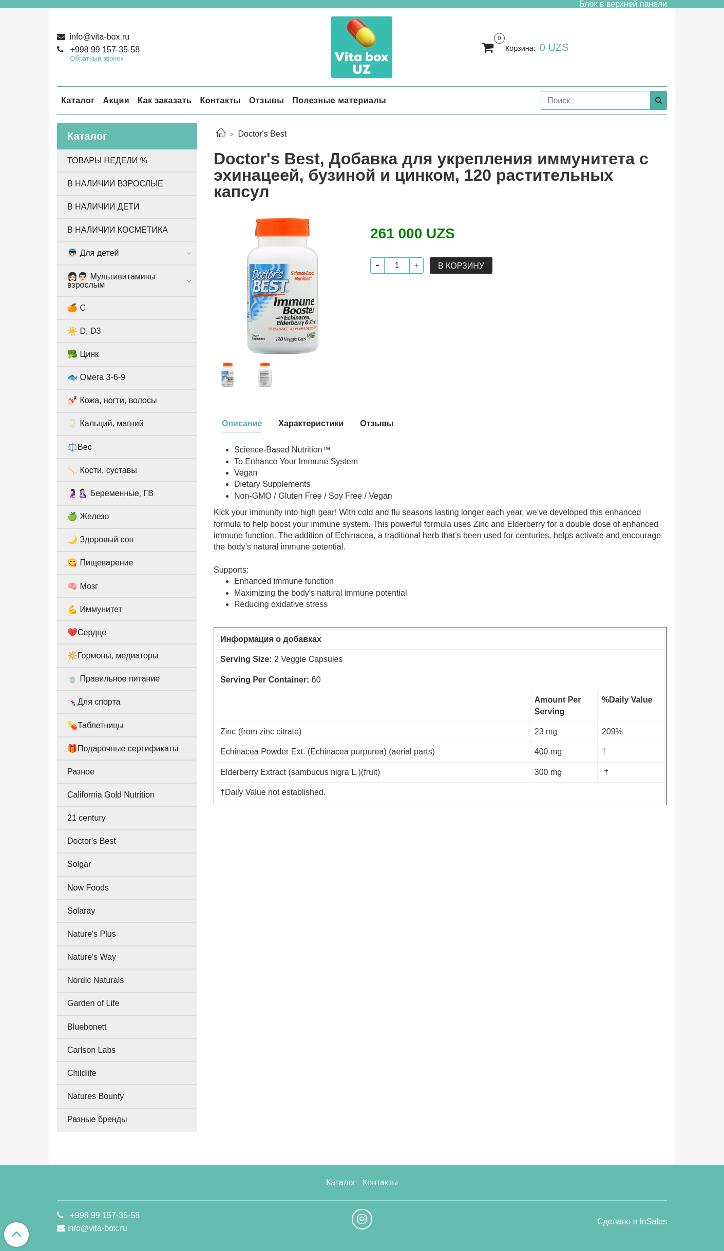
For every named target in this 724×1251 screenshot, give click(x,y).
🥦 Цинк (83, 354)
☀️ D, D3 (84, 331)
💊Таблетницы (95, 725)
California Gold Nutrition (111, 794)
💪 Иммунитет (94, 609)
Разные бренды (97, 1119)
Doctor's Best (262, 133)
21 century (86, 817)
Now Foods (88, 887)
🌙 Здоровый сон (100, 539)
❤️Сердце (86, 632)
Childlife (82, 1073)
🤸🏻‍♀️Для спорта (93, 701)
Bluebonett (87, 1026)
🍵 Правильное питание (113, 678)
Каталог (77, 100)
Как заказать (165, 100)
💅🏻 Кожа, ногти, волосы (112, 400)
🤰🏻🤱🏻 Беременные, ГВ (110, 493)
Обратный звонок (97, 58)
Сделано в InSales (632, 1222)
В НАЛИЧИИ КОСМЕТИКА (117, 229)
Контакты (220, 100)
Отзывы (266, 100)
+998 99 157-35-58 (104, 49)
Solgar (79, 864)
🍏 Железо (88, 516)
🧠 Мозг (82, 586)
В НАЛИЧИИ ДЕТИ (103, 206)
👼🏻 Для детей (93, 253)
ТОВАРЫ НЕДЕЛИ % (107, 160)
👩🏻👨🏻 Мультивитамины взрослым (111, 280)
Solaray (81, 910)
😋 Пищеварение (100, 562)
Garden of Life (93, 1003)
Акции (116, 100)
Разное (80, 771)
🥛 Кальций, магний (105, 423)
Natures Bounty (95, 1096)
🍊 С (76, 308)
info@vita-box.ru (98, 36)
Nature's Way (91, 957)
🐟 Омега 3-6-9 (96, 377)
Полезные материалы (339, 100)
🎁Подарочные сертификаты (122, 748)
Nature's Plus (91, 934)
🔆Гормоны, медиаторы (112, 655)
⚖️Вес (79, 447)
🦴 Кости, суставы (102, 470)
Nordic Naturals (95, 980)
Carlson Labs (91, 1050)
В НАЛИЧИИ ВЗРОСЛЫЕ (115, 183)
